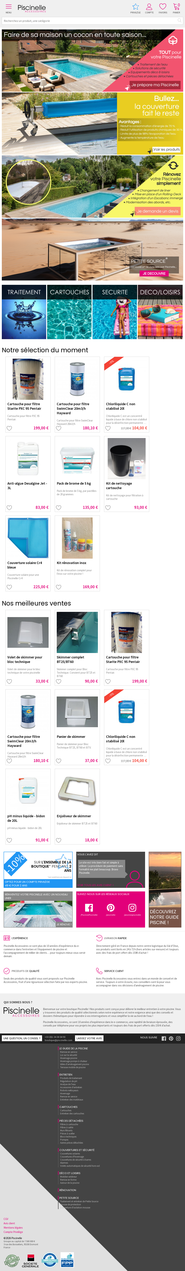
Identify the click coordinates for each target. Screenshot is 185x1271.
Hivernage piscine (68, 1058)
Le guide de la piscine (73, 1048)
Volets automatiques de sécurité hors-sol (80, 1165)
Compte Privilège (13, 1232)
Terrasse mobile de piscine (72, 1067)
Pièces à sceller (67, 1133)
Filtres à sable (66, 1127)
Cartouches (68, 1107)
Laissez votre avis (89, 1038)
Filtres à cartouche (69, 1124)
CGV (6, 1219)
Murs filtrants (66, 1130)
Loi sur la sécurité (68, 1055)
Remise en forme (68, 1179)
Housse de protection (70, 1204)
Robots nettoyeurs (69, 1090)
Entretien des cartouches (72, 1113)
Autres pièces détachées (71, 1142)
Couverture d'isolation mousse (75, 1207)
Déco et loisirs (69, 1173)
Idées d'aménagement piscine (74, 1064)
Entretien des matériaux (71, 1099)
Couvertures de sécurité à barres (75, 1159)
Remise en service (68, 1052)
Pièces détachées (71, 1121)
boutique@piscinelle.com (58, 1040)
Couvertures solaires (70, 1153)
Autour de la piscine (69, 1182)
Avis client (9, 1223)
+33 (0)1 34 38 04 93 (55, 1037)
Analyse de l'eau (68, 1084)
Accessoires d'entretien (71, 1087)
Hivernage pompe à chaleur (73, 1061)
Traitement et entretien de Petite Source (79, 1201)
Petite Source (69, 1198)
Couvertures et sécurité (76, 1150)
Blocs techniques (68, 1136)
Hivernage (65, 1093)
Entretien (65, 1074)
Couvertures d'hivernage (72, 1156)
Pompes (64, 1139)
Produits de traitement (71, 1078)
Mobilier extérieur (68, 1176)
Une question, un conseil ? (21, 1038)
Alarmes (64, 1162)
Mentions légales (13, 1227)
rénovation (67, 1190)
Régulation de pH (68, 1081)
